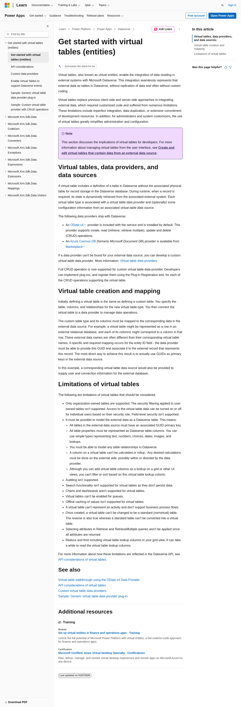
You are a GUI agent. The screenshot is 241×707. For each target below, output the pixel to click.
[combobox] (27, 34)
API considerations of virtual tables (82, 559)
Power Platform (81, 29)
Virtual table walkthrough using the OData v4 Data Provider (99, 580)
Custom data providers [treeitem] (24, 73)
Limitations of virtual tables (210, 53)
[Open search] (222, 5)
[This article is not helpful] (230, 67)
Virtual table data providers (138, 260)
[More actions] (179, 29)
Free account (196, 15)
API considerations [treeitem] (22, 66)
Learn (62, 29)
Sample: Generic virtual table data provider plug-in (93, 596)
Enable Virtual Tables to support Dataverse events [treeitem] (26, 83)
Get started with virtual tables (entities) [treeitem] (26, 57)
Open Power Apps (222, 15)
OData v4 (77, 225)
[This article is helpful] (225, 67)
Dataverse (124, 29)
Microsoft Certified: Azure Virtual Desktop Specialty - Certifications (101, 653)
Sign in (232, 5)
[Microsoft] (7, 5)
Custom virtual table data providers (82, 590)
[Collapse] (48, 26)
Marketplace (74, 246)
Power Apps (104, 29)
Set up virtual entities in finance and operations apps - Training (99, 632)
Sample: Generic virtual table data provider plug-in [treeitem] (28, 95)
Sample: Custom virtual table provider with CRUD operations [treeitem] (30, 107)
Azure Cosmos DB (83, 241)
